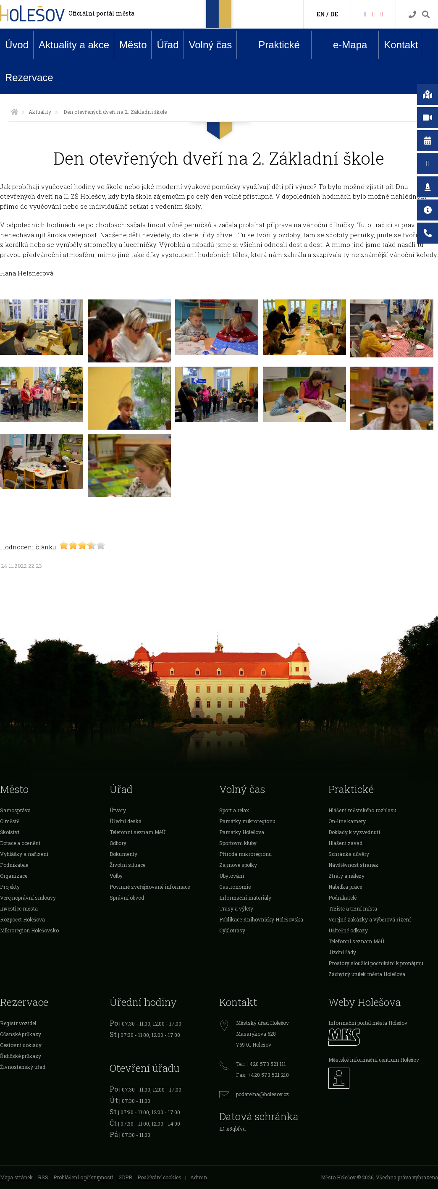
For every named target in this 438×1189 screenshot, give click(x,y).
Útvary (118, 810)
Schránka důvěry (348, 853)
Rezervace (29, 77)
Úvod (17, 44)
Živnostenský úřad (22, 1066)
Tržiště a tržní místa (352, 908)
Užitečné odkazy (348, 930)
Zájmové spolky (238, 864)
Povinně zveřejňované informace (150, 886)
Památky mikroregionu (247, 821)
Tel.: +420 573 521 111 (261, 1063)
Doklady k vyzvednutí (354, 832)
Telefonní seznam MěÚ (137, 832)
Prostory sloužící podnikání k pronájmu (375, 963)
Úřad (167, 44)
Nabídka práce (345, 886)
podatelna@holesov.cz (262, 1094)
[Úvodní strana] (14, 111)
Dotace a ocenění (20, 843)
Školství (9, 832)
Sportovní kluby (238, 843)
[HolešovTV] (373, 13)
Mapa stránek (16, 1177)
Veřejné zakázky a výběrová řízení (369, 919)
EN (320, 14)
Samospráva (15, 810)
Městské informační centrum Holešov (373, 1059)
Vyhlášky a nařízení (24, 853)
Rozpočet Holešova (22, 919)
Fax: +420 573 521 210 (262, 1074)
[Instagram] (381, 13)
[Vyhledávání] (426, 14)
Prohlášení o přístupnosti (83, 1177)
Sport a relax (234, 810)
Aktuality (40, 111)
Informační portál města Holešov (367, 1022)
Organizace (13, 875)
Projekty (10, 886)
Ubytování (231, 875)
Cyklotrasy (232, 930)
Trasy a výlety (236, 908)
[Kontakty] (412, 14)
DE (334, 14)
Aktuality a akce (74, 44)
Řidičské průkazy (20, 1056)
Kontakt (401, 44)
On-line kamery (347, 821)
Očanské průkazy (20, 1034)
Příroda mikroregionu (245, 853)
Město (133, 44)
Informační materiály (245, 897)
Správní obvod (127, 897)
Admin (198, 1177)
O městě (9, 821)
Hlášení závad (345, 843)
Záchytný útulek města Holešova (366, 974)
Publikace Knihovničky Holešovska (261, 919)
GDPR (125, 1177)
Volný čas (210, 44)
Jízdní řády (342, 952)
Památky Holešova (241, 832)
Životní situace (127, 864)
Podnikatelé (14, 864)
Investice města (19, 908)
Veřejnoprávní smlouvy (28, 897)
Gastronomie (235, 886)
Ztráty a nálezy (346, 875)
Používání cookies (159, 1177)
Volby (116, 875)
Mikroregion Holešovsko (29, 930)
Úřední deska (126, 821)
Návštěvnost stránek (353, 864)
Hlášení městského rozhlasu (362, 810)
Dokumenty (123, 853)
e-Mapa (343, 45)
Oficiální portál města (101, 13)
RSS (43, 1177)
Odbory (118, 843)
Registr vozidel (18, 1023)
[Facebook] (365, 13)
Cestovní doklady (21, 1045)
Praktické (272, 44)
